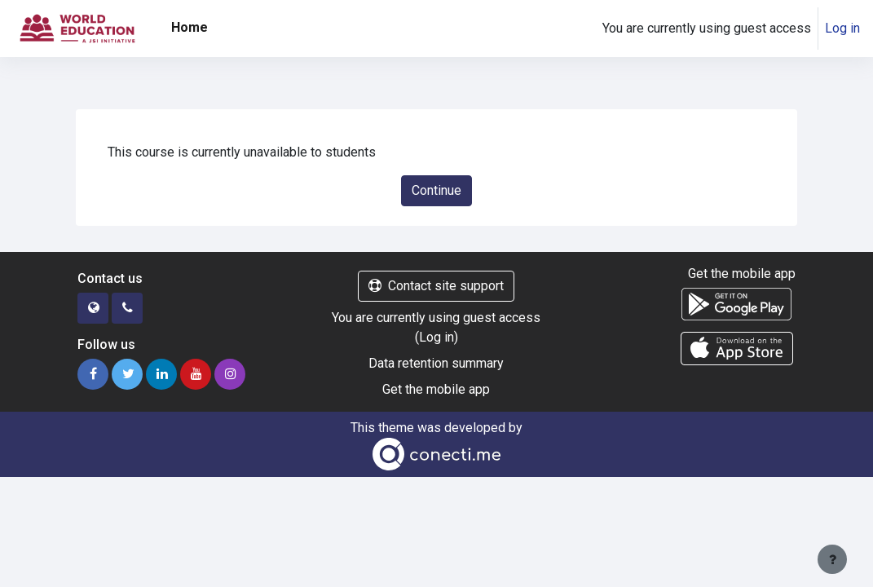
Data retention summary (436, 363)
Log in (842, 28)
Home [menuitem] (189, 27)
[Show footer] (832, 559)
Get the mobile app (436, 389)
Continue (436, 190)
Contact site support (436, 286)
